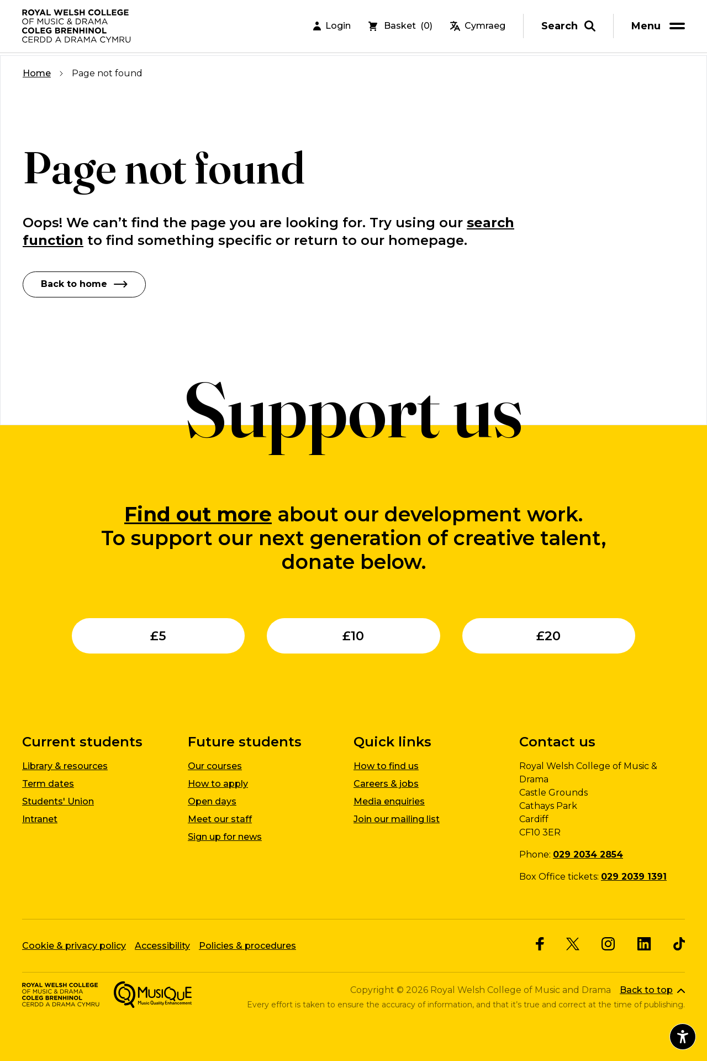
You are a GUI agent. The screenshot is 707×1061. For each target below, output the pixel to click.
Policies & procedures (247, 945)
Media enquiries (389, 801)
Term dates (48, 783)
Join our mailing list (397, 819)
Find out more (198, 513)
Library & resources (65, 766)
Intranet (39, 819)
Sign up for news (225, 837)
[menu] (660, 27)
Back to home (84, 284)
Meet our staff (220, 819)
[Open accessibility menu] (682, 1036)
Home (37, 73)
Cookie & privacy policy (74, 945)
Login (332, 27)
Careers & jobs (386, 783)
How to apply (218, 783)
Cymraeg (477, 27)
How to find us (386, 766)
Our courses (215, 766)
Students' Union (58, 801)
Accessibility (162, 945)
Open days (212, 801)
